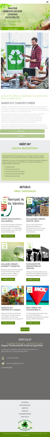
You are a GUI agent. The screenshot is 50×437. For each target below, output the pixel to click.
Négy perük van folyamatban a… (34, 309)
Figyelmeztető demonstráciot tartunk (33, 266)
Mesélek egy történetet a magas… (11, 309)
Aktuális (25, 411)
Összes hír (25, 329)
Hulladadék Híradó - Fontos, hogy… (36, 220)
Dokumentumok (25, 414)
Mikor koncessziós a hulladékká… (11, 220)
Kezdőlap (25, 402)
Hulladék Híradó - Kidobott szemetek (10, 265)
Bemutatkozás (25, 405)
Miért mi (25, 408)
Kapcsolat (25, 417)
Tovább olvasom (8, 236)
